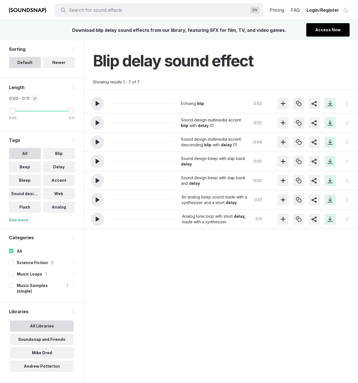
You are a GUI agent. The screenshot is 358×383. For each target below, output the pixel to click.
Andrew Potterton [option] (42, 366)
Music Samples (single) (32, 288)
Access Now (328, 29)
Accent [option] (58, 180)
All (19, 251)
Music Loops (29, 274)
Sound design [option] (25, 193)
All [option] (24, 153)
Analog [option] (59, 207)
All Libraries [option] (42, 326)
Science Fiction (32, 262)
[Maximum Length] (71, 110)
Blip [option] (59, 153)
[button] (97, 103)
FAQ (295, 10)
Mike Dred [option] (42, 352)
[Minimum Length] (12, 110)
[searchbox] (158, 10)
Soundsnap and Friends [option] (41, 339)
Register (329, 10)
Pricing (277, 10)
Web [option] (58, 193)
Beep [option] (25, 166)
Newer (58, 62)
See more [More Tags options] (18, 219)
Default (24, 62)
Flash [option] (24, 207)
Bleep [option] (24, 180)
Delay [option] (59, 166)
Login (313, 10)
